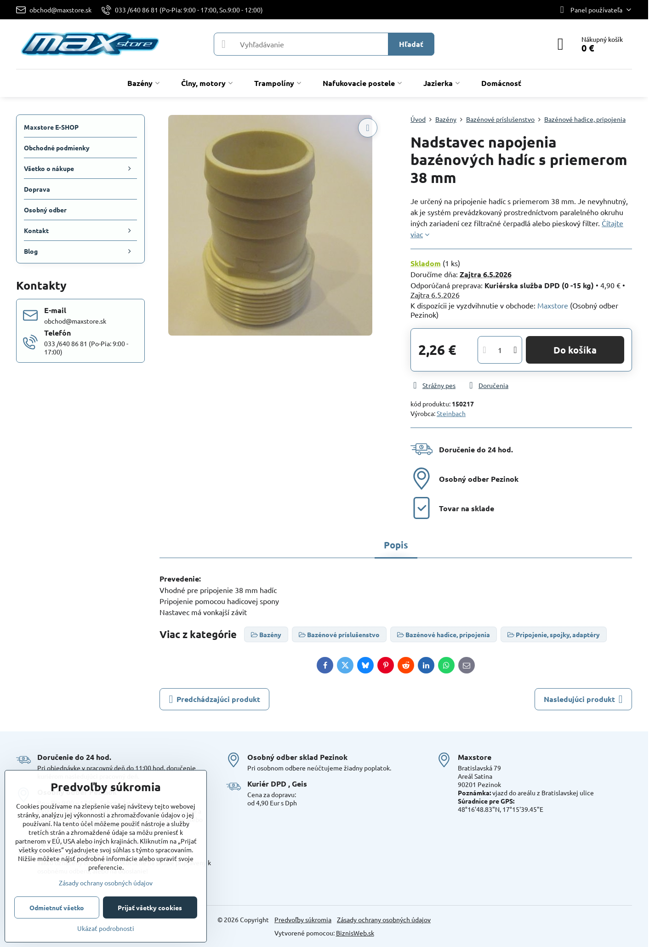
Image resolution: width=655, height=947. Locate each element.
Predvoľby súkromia (302, 919)
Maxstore (552, 305)
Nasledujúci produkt (583, 699)
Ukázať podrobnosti (105, 928)
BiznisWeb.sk (355, 933)
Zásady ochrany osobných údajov (384, 919)
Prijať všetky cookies (150, 907)
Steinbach (451, 413)
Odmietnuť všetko (56, 907)
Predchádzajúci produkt (214, 699)
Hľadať (411, 44)
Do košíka (575, 350)
